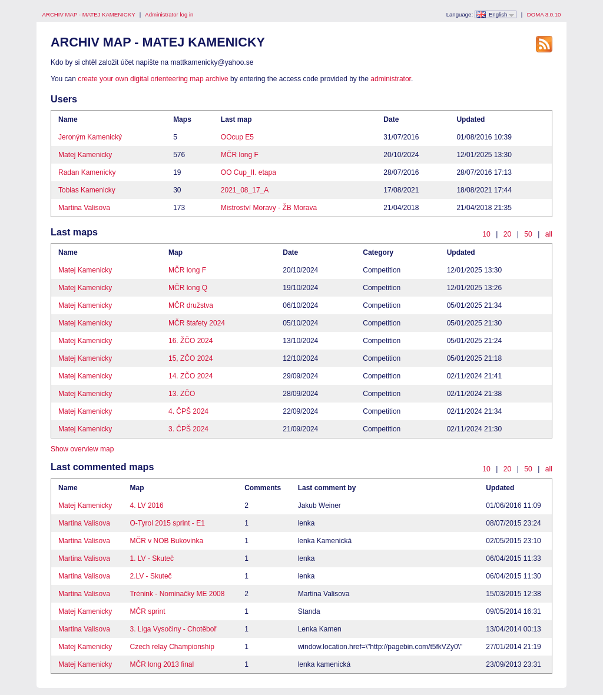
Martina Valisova (84, 208)
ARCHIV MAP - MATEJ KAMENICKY (88, 14)
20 (507, 234)
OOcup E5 (237, 137)
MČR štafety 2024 (196, 323)
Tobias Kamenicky (86, 190)
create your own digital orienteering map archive (153, 79)
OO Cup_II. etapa (248, 172)
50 (528, 234)
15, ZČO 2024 (190, 358)
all (548, 234)
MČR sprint (147, 611)
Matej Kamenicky (85, 155)
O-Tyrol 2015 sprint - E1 (167, 523)
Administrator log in (169, 14)
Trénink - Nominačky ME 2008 (177, 594)
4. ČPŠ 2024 (188, 411)
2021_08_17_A (245, 190)
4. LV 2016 (146, 505)
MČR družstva (190, 305)
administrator (390, 79)
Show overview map (82, 449)
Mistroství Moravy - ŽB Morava (269, 208)
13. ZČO (181, 394)
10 (486, 234)
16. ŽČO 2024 (190, 341)
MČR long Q (187, 288)
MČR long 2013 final (162, 664)
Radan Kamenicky (86, 172)
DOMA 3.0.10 (544, 14)
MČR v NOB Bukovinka (166, 541)
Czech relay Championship (172, 647)
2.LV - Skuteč (150, 576)
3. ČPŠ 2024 (188, 429)
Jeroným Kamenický (90, 137)
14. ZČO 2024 (190, 376)
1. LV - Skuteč (151, 558)
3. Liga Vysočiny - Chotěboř (173, 629)
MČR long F (240, 155)
